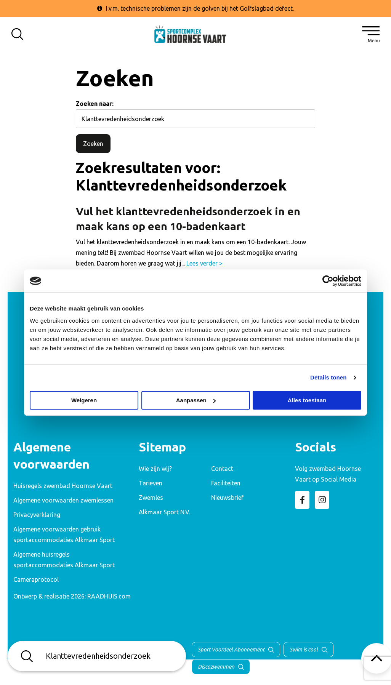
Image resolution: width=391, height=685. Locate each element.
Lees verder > (204, 263)
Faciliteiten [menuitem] (225, 483)
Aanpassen (196, 400)
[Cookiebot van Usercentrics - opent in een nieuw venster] (328, 280)
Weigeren (84, 400)
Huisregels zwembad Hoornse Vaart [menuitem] (62, 485)
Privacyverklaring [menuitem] (36, 514)
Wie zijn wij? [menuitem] (155, 468)
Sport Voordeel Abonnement (231, 650)
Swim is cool (304, 650)
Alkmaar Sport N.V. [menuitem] (164, 512)
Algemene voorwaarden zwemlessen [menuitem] (63, 500)
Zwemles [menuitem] (151, 497)
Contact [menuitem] (222, 468)
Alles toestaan (307, 400)
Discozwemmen (216, 667)
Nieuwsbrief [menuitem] (227, 497)
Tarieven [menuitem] (150, 483)
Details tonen (328, 377)
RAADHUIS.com (109, 596)
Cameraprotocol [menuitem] (36, 579)
